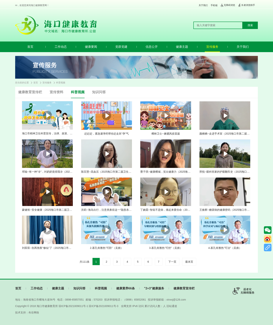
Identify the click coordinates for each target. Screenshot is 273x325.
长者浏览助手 (246, 5)
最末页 (189, 261)
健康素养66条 (125, 288)
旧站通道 (171, 306)
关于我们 (203, 5)
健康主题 (182, 46)
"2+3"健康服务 (154, 288)
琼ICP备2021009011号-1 (73, 306)
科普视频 (60, 82)
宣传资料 (56, 92)
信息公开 (152, 46)
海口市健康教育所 (47, 306)
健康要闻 (91, 46)
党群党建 (121, 46)
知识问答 (99, 92)
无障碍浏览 (227, 5)
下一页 (172, 261)
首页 (30, 46)
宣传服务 (212, 46)
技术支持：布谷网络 (27, 312)
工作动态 (61, 46)
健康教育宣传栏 (30, 92)
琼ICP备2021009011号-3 (103, 306)
